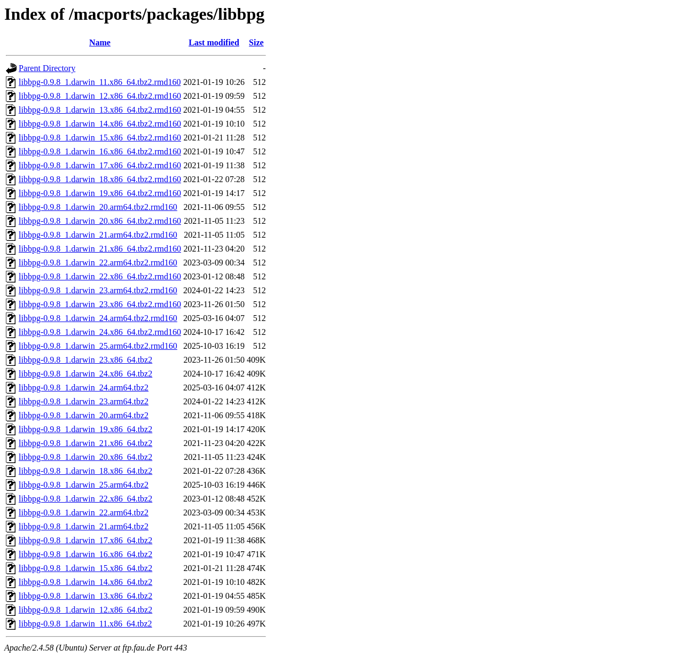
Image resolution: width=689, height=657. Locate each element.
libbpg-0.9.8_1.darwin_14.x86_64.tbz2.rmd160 (100, 123)
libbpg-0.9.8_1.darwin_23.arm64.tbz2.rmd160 (98, 290)
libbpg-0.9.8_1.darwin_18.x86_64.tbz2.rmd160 (100, 179)
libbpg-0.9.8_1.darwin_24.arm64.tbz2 (83, 387)
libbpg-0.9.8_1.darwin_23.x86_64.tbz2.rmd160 (100, 304)
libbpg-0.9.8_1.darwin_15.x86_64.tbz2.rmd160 (100, 137)
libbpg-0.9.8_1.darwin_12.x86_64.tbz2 (85, 609)
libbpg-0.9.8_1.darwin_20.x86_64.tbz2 (85, 457)
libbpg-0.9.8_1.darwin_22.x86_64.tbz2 (85, 498)
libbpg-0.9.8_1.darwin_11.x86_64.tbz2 (85, 623)
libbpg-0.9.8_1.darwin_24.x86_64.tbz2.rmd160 (100, 332)
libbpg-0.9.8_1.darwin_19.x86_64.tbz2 (85, 429)
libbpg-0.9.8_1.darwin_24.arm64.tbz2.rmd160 (98, 318)
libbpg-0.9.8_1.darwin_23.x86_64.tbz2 (85, 359)
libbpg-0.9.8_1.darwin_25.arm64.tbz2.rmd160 (98, 345)
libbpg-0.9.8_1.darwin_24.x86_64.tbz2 (85, 373)
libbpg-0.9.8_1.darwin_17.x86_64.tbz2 (85, 540)
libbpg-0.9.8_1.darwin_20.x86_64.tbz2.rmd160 (100, 220)
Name (100, 42)
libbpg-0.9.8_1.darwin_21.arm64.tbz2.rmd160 (98, 234)
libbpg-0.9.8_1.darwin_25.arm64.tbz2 (83, 484)
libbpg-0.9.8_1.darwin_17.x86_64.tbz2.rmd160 (100, 165)
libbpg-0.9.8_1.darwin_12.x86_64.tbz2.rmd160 (100, 95)
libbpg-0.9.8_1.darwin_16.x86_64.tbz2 (85, 554)
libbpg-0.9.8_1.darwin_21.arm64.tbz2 (83, 526)
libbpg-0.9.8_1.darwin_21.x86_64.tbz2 (85, 443)
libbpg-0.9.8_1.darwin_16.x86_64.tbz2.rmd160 (100, 151)
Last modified (214, 42)
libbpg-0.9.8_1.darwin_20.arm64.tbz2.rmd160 (98, 207)
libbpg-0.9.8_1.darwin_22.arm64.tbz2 (83, 512)
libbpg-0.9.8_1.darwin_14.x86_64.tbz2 (85, 581)
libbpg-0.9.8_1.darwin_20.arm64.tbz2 (83, 415)
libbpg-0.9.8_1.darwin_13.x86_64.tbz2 (85, 595)
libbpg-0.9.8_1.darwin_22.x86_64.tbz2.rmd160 (100, 276)
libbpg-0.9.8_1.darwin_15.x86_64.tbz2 (85, 568)
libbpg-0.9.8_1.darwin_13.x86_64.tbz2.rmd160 (100, 109)
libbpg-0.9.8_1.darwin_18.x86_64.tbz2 (85, 470)
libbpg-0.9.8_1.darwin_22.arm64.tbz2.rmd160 (98, 262)
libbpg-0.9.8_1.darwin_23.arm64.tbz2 (83, 401)
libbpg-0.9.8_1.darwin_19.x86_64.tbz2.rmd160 (100, 193)
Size (256, 42)
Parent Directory (47, 68)
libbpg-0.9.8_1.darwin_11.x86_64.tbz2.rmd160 (100, 82)
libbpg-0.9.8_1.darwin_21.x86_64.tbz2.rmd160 (100, 248)
